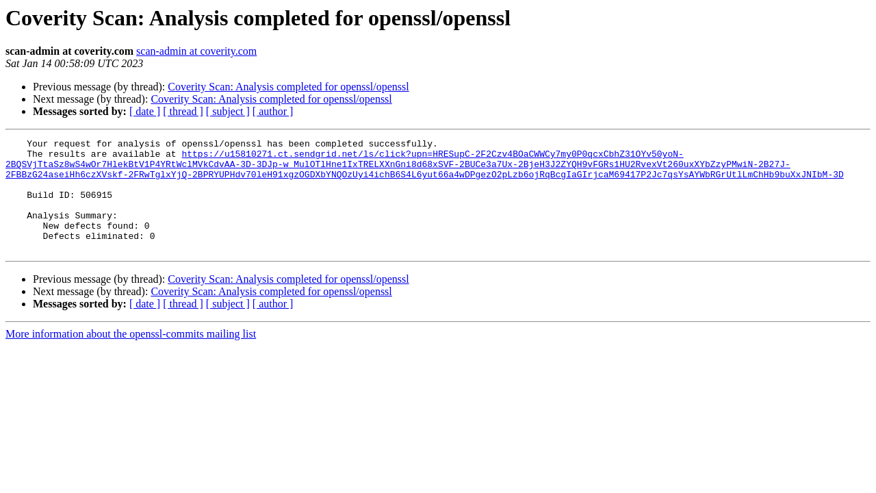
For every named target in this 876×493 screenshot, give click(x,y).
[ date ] (144, 111)
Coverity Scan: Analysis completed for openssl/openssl (288, 86)
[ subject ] (228, 111)
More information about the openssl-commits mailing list (130, 356)
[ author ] (273, 111)
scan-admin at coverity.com (196, 51)
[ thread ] (183, 111)
